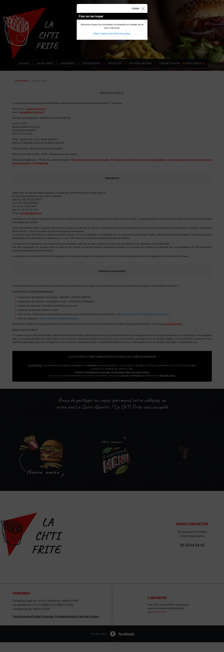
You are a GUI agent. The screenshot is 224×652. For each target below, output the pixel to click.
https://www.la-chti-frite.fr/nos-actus (112, 33)
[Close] (138, 8)
